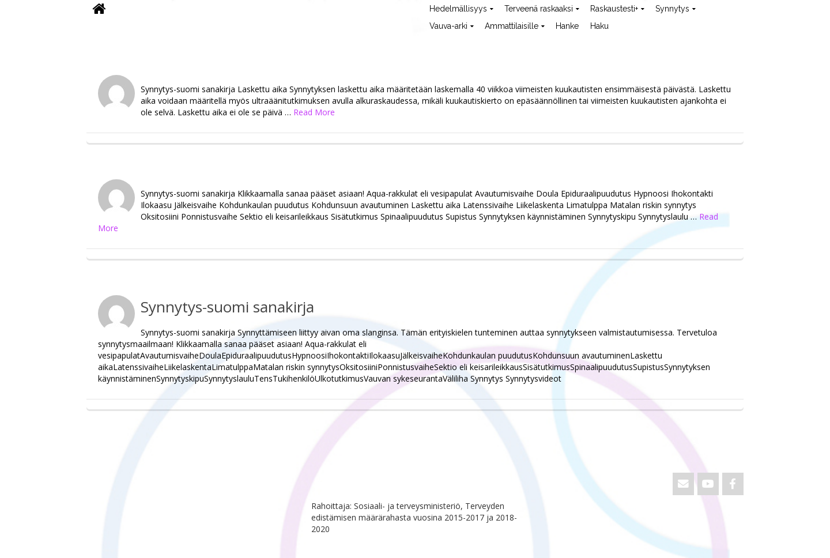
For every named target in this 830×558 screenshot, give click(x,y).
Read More (314, 112)
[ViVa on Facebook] (733, 484)
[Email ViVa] (683, 484)
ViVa (105, 43)
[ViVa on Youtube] (708, 484)
